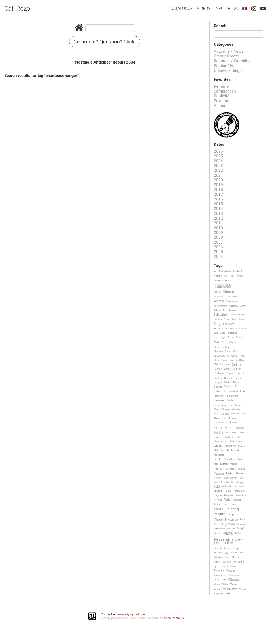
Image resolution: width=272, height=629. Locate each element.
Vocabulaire (230, 589)
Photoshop (231, 519)
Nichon (217, 478)
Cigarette (225, 364)
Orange (228, 491)
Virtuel (233, 584)
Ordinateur (239, 491)
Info (219, 8)
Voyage (218, 593)
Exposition (231, 391)
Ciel (216, 364)
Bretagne (232, 333)
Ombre (241, 487)
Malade (225, 450)
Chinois (233, 360)
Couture (228, 378)
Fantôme (218, 396)
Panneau (228, 495)
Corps (229, 373)
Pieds (216, 524)
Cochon (218, 369)
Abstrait (237, 271)
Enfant (218, 391)
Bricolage (220, 337)
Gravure (232, 418)
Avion (233, 315)
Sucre (225, 566)
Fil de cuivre (220, 405)
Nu (232, 482)
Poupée (241, 528)
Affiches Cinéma (221, 281)
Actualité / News (229, 51)
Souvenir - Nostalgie (233, 562)
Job (216, 333)
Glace (216, 418)
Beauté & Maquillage (225, 459)
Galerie (225, 414)
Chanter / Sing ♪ (228, 70)
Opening (218, 491)
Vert (224, 579)
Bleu (241, 319)
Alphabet (218, 297)
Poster (240, 276)
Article (217, 310)
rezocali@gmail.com (131, 614)
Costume (240, 373)
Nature (240, 473)
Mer (216, 464)
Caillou (239, 337)
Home (233, 422)
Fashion (219, 469)
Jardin (243, 433)
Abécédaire (225, 271)
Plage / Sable (228, 524)
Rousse (218, 553)
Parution (237, 500)
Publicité (222, 96)
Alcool (217, 292)
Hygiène (218, 432)
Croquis (218, 382)
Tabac (233, 566)
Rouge (235, 548)
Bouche (233, 328)
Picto (243, 519)
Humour (240, 428)
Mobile (233, 464)
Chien (224, 360)
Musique (219, 473)
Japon (234, 433)
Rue (226, 553)
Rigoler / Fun (225, 65)
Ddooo (236, 382)
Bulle (230, 337)
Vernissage (233, 575)
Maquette (219, 455)
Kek (234, 437)
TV (215, 271)
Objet (217, 486)
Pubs (228, 533)
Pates (233, 504)
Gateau (235, 414)
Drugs (240, 459)
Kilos (216, 441)
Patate (226, 504)
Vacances (219, 575)
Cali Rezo (17, 8)
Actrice (229, 276)
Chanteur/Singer (222, 351)
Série (227, 557)
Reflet (238, 533)
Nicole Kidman (230, 478)
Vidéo (217, 584)
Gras (223, 418)
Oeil (224, 486)
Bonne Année (221, 329)
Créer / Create (226, 56)
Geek (243, 414)
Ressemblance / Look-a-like (228, 541)
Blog (233, 8)
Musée (241, 469)
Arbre (243, 306)
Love (228, 297)
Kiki (240, 437)
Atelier (232, 310)
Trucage (230, 570)
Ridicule (218, 548)
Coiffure (237, 369)
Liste (232, 441)
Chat (236, 351)
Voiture (242, 589)
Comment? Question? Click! (105, 42)
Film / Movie (235, 405)
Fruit (216, 414)
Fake (243, 391)
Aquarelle (233, 306)
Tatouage (219, 570)
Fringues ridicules (230, 409)
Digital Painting (226, 509)
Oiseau (232, 486)
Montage (231, 469)
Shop (223, 333)
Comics (218, 319)
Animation (231, 301)
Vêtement (234, 579)
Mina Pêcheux (174, 618)
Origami (218, 495)
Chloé (241, 360)
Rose (227, 548)
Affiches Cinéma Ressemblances (222, 286)
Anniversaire (220, 306)
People (232, 514)
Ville (225, 584)
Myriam (230, 473)
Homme (218, 428)
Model (235, 450)
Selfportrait (221, 314)
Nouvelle (224, 482)
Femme (219, 400)
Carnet (233, 342)
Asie (225, 310)
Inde (228, 433)
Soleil (217, 562)
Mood (228, 427)
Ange (235, 296)
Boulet (242, 329)
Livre (239, 441)
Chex (216, 360)
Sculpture (218, 557)
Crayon (238, 378)
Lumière (218, 446)
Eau (236, 386)
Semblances (225, 91)
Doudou (228, 386)
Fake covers (231, 396)
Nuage (239, 482)
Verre (216, 579)
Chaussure (219, 356)
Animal (219, 301)
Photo (218, 519)
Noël (241, 478)
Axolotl (241, 315)
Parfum (218, 500)
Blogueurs (228, 324)
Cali (217, 342)
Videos (203, 8)
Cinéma (236, 364)
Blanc (234, 319)
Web (227, 593)
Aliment (221, 105)
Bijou (226, 319)
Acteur (218, 276)
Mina (224, 464)
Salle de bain (237, 553)
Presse (217, 533)
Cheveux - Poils (236, 356)
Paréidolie (241, 495)
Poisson (241, 524)
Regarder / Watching (232, 60)
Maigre (241, 446)
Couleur (218, 378)
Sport (217, 566)
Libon (224, 441)
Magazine (230, 446)
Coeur (227, 369)
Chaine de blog (222, 347)
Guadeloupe (220, 423)
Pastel (217, 504)
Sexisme (221, 100)
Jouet (227, 437)
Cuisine (227, 382)
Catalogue (182, 8)
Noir (216, 482)
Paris (227, 499)
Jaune (217, 437)
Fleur (216, 409)
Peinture (221, 86)
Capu (224, 342)
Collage (219, 373)
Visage (217, 589)
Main (216, 450)
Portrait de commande (224, 529)
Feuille (230, 400)
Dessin (218, 386)
